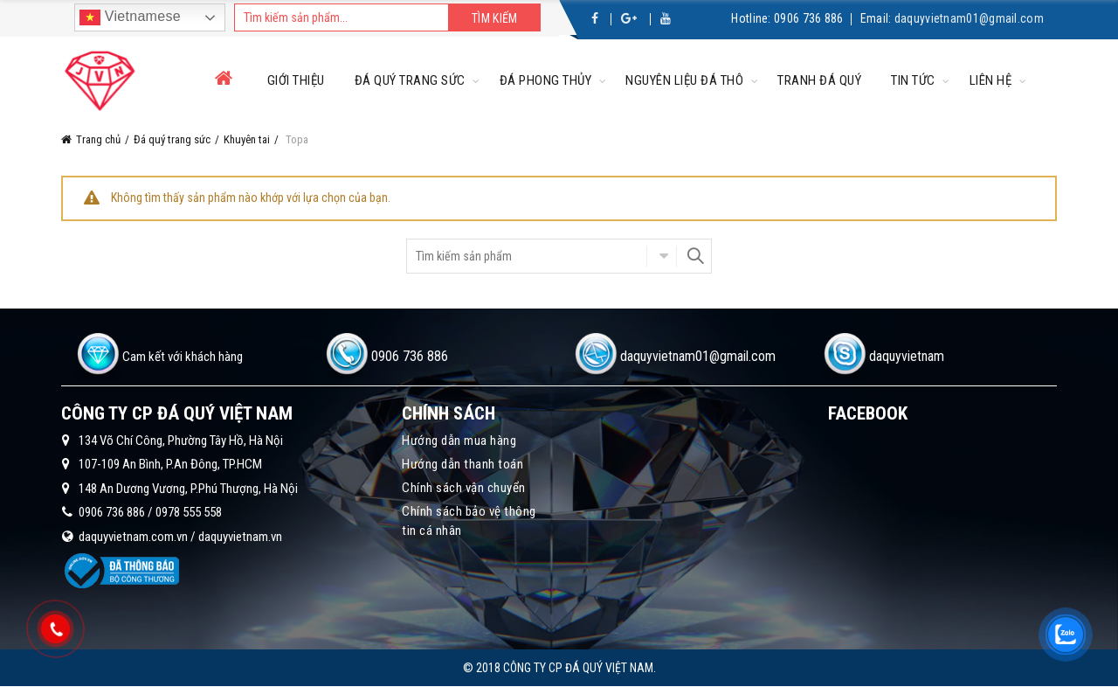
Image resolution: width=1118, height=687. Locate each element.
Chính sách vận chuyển (464, 488)
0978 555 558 (188, 512)
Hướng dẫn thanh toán (462, 464)
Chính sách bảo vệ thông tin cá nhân (469, 520)
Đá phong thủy (546, 80)
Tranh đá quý (819, 80)
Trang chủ (98, 139)
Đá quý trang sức (410, 80)
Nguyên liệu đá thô (684, 80)
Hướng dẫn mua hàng (459, 440)
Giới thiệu (296, 80)
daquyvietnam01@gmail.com (969, 18)
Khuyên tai (247, 139)
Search (694, 256)
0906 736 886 (809, 18)
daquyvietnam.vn (240, 537)
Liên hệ (991, 80)
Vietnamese (130, 17)
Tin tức (913, 80)
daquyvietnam (906, 356)
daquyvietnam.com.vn (133, 537)
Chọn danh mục (661, 256)
